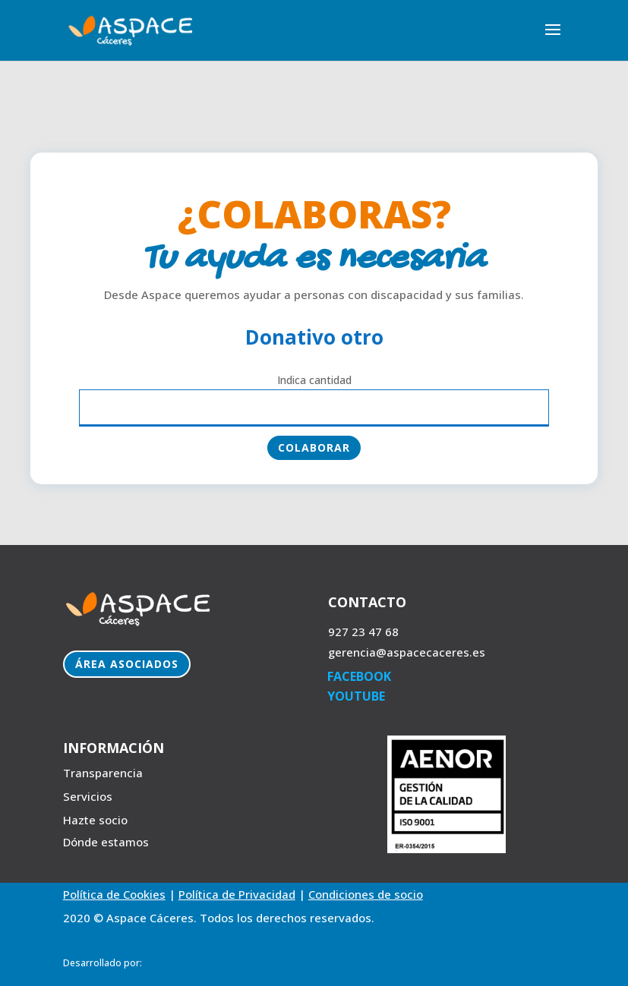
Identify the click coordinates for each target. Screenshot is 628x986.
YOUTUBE (356, 696)
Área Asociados (126, 664)
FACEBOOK (359, 676)
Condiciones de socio (365, 894)
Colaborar (314, 447)
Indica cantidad (314, 380)
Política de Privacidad (236, 894)
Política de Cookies (114, 894)
